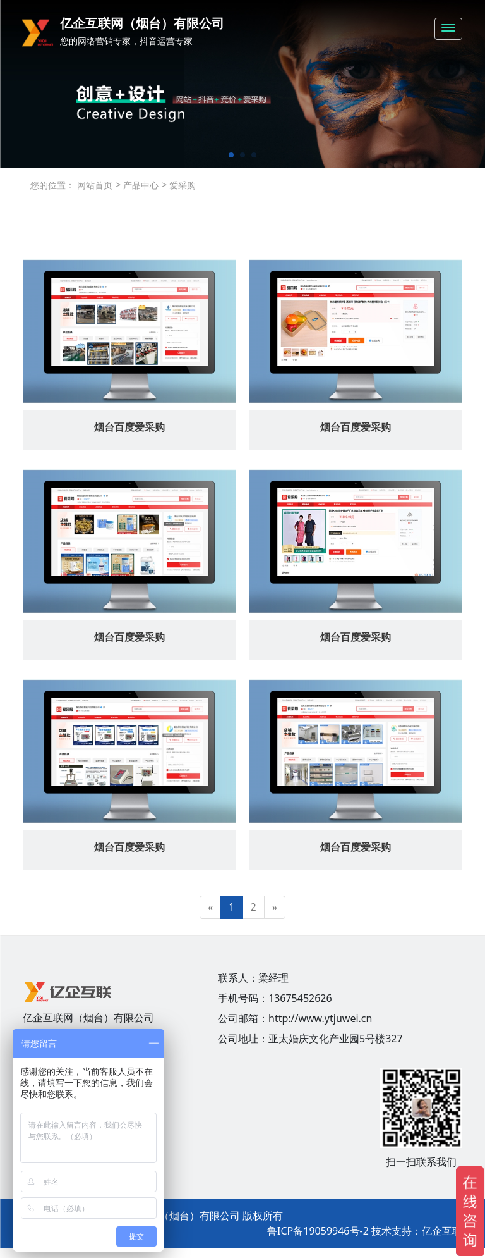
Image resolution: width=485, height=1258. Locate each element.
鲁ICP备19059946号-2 (318, 1231)
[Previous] (210, 907)
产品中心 (140, 185)
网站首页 (94, 185)
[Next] (274, 907)
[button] (231, 154)
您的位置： (52, 185)
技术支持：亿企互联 (416, 1231)
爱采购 (181, 185)
